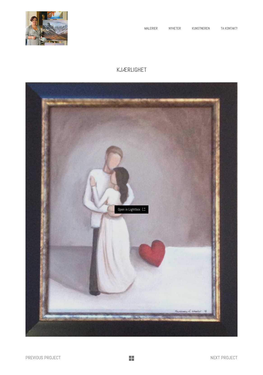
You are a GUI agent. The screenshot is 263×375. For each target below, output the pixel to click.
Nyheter (175, 28)
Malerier (151, 28)
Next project (224, 358)
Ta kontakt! (229, 28)
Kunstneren (201, 28)
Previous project (43, 358)
